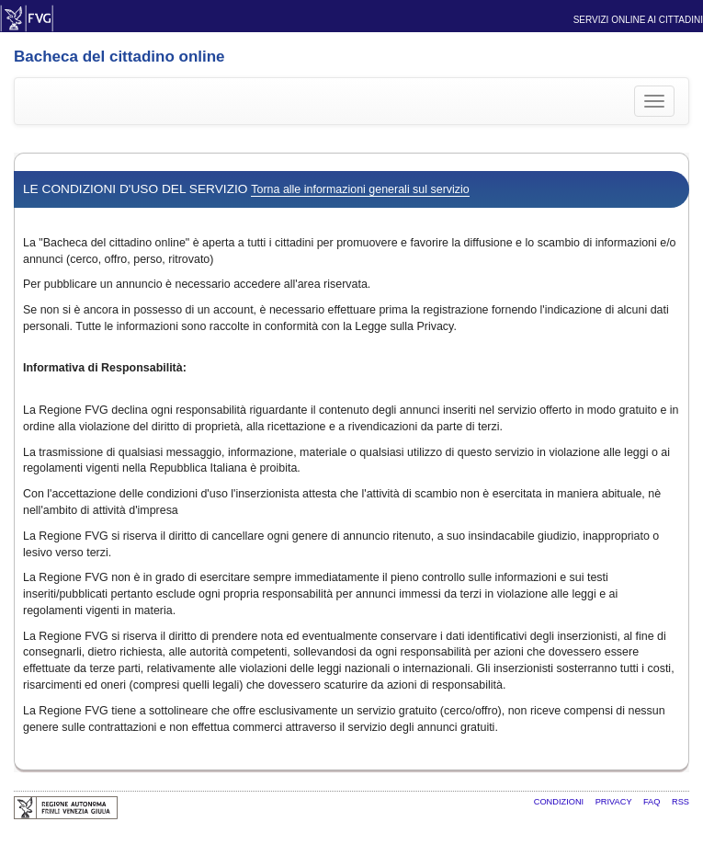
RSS (680, 801)
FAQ (653, 801)
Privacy (614, 801)
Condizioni (560, 801)
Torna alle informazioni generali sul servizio (360, 189)
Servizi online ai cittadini (638, 20)
